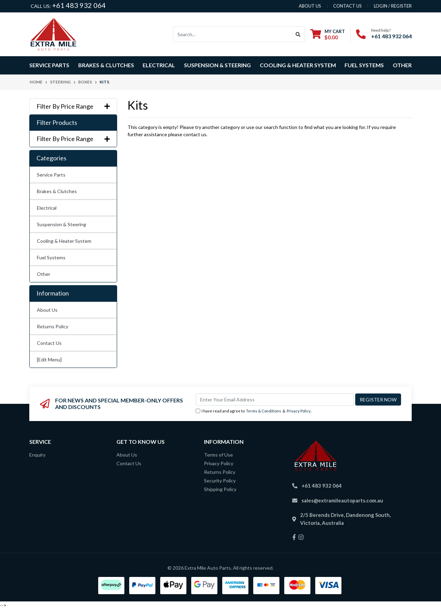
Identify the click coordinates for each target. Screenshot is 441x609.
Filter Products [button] (57, 122)
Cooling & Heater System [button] (298, 65)
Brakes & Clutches (57, 191)
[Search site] (298, 34)
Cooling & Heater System (64, 241)
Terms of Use (218, 455)
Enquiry (37, 455)
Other (402, 65)
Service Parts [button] (49, 65)
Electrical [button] (159, 65)
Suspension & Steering (61, 224)
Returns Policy (52, 326)
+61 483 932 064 (79, 5)
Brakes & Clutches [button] (106, 65)
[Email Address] (275, 399)
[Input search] (232, 34)
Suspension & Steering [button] (217, 65)
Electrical (47, 208)
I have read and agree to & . (253, 411)
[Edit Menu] (49, 359)
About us (310, 6)
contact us (347, 6)
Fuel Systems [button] (364, 65)
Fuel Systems (51, 257)
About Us (47, 310)
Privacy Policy (299, 411)
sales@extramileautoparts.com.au (342, 500)
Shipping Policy (220, 489)
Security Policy (220, 480)
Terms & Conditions (263, 411)
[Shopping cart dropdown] (327, 34)
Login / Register (393, 6)
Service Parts (51, 175)
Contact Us (49, 343)
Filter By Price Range (73, 106)
